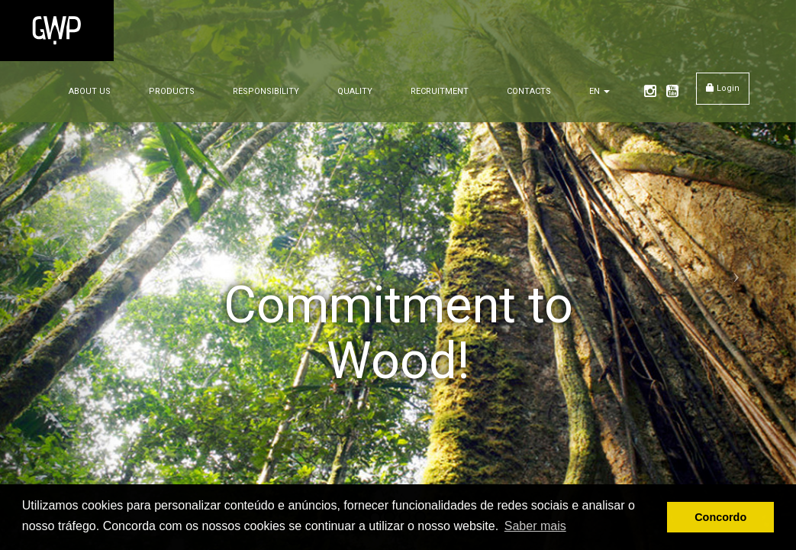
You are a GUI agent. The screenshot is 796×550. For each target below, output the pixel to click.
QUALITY (354, 91)
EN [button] (599, 91)
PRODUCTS (172, 91)
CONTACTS (529, 91)
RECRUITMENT (440, 91)
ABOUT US (90, 91)
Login (723, 88)
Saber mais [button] (535, 525)
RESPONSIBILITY (266, 91)
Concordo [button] (720, 517)
